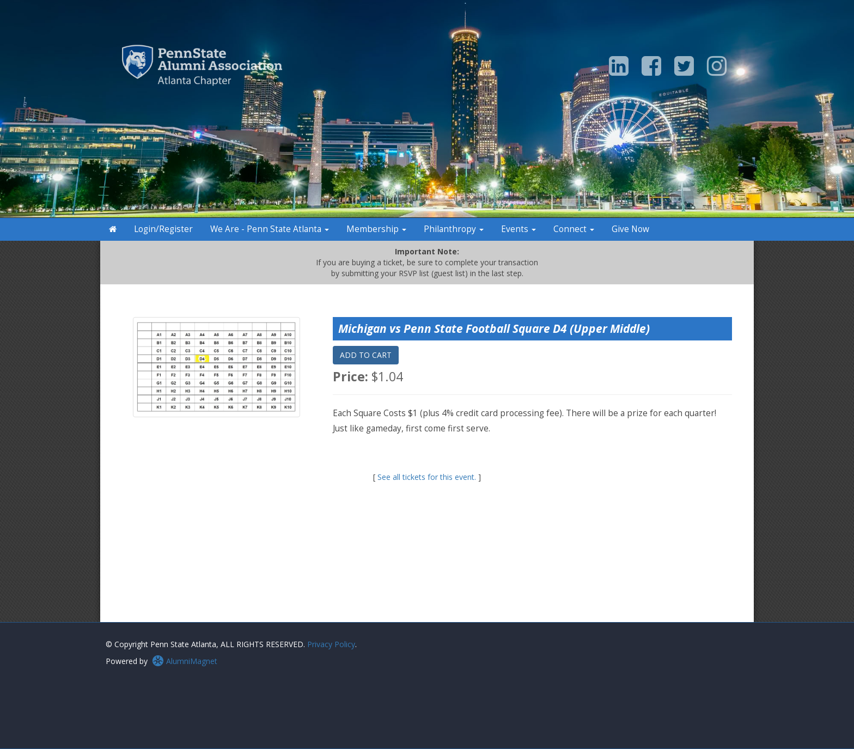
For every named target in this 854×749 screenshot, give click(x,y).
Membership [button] (376, 229)
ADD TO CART (366, 355)
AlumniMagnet (184, 661)
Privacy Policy (331, 644)
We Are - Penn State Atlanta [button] (269, 229)
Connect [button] (573, 229)
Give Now (630, 229)
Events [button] (518, 229)
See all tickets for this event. (426, 477)
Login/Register (163, 229)
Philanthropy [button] (454, 229)
